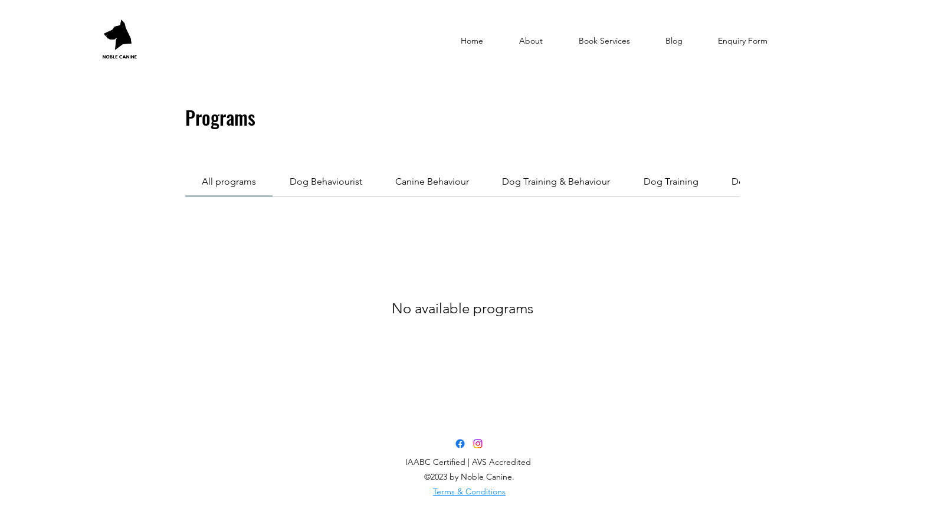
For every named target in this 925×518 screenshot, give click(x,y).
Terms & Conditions (469, 491)
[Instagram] (478, 444)
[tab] (229, 181)
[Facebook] (460, 444)
